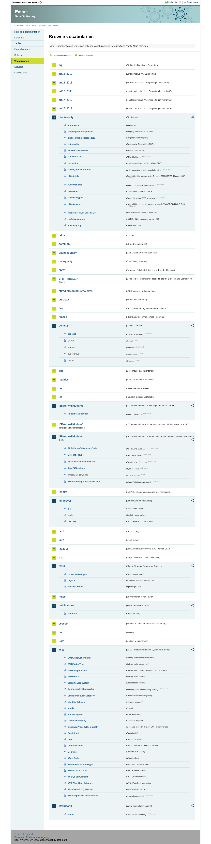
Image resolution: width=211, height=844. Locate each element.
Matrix (71, 708)
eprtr (62, 270)
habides (64, 379)
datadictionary (68, 252)
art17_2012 (65, 100)
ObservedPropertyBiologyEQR (83, 727)
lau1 (61, 531)
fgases (63, 316)
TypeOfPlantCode (76, 468)
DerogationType (76, 455)
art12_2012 (65, 73)
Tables (17, 43)
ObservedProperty (77, 720)
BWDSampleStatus (77, 670)
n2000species (74, 204)
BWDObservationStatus (79, 658)
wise (61, 649)
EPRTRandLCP (68, 278)
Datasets (19, 37)
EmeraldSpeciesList (78, 150)
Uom (70, 739)
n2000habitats (75, 184)
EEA (28, 2)
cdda (62, 235)
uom (61, 641)
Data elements (22, 49)
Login (170, 2)
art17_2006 (65, 91)
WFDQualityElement (78, 777)
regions (71, 580)
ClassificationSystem (78, 683)
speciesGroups (75, 586)
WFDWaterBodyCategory (80, 783)
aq (60, 65)
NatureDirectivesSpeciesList (82, 213)
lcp (60, 557)
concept (72, 334)
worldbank (65, 806)
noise (62, 596)
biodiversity (66, 117)
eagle (70, 515)
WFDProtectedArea (77, 770)
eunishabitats (74, 156)
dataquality (73, 144)
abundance (73, 125)
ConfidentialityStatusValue (81, 689)
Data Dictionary (38, 26)
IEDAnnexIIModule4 (71, 436)
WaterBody (73, 758)
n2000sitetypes (75, 197)
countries (72, 613)
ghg (61, 370)
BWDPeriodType (76, 664)
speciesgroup (74, 225)
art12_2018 (65, 82)
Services (18, 67)
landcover (65, 500)
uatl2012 (72, 521)
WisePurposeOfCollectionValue (83, 795)
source (71, 347)
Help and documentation (27, 32)
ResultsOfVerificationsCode (82, 461)
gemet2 (63, 325)
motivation (73, 163)
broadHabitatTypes (77, 574)
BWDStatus (73, 676)
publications (66, 605)
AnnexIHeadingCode (78, 414)
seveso (63, 623)
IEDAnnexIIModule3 (71, 424)
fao (61, 308)
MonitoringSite (75, 714)
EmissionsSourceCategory (81, 696)
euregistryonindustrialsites (75, 291)
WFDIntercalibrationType (80, 764)
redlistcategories (76, 219)
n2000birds (73, 176)
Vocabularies (21, 61)
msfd (62, 566)
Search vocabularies (62, 56)
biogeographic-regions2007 (81, 131)
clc (69, 509)
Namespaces (21, 72)
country (71, 814)
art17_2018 (65, 108)
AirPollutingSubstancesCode (82, 448)
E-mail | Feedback (23, 834)
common (64, 244)
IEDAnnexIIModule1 (71, 405)
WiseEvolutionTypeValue (80, 789)
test (61, 632)
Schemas (19, 55)
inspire (63, 492)
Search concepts (86, 56)
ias (60, 388)
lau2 (61, 540)
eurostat (64, 299)
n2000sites (73, 191)
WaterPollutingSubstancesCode (84, 481)
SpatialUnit (73, 733)
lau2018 (63, 548)
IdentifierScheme (76, 702)
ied (60, 397)
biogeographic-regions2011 (81, 138)
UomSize (72, 752)
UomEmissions (75, 745)
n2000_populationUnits (79, 169)
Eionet (27, 26)
